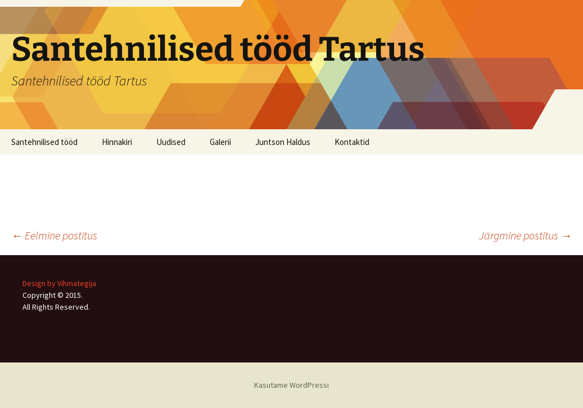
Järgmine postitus (525, 235)
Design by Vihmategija (59, 283)
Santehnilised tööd (44, 142)
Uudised (171, 142)
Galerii (220, 142)
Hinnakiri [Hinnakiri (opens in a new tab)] (117, 142)
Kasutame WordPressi (291, 385)
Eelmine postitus (54, 235)
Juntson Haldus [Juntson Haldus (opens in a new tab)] (282, 142)
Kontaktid (352, 142)
